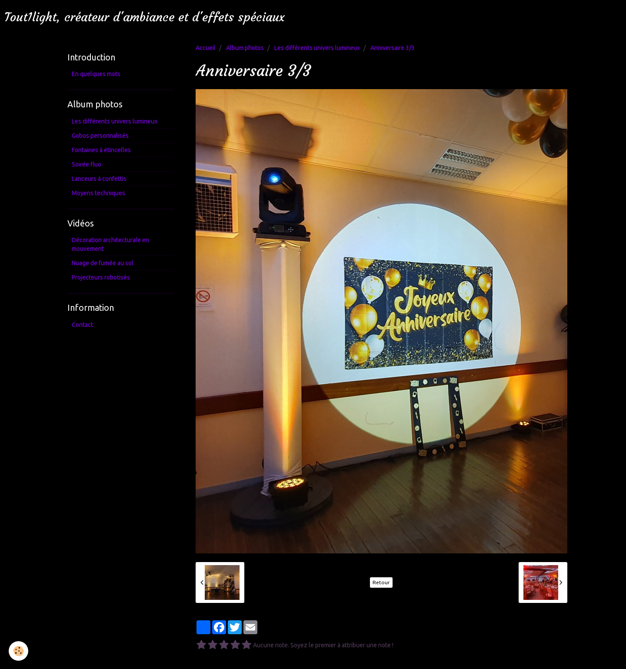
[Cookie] (18, 651)
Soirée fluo (86, 164)
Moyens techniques (98, 193)
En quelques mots (96, 73)
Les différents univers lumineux (317, 47)
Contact (82, 324)
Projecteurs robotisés (101, 277)
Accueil (206, 47)
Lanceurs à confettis (99, 178)
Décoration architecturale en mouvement (110, 244)
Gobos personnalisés (100, 135)
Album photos (245, 47)
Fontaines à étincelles (101, 149)
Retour (381, 582)
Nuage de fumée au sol (102, 263)
